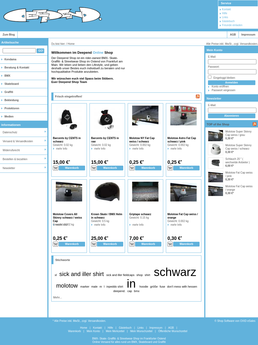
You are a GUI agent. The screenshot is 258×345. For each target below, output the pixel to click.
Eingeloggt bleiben (221, 77)
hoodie (144, 286)
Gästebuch (228, 21)
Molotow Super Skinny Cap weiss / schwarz (238, 147)
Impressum (248, 34)
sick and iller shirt (81, 274)
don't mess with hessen (182, 286)
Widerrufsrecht (11, 150)
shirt (147, 275)
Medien (8, 116)
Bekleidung (11, 100)
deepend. (119, 291)
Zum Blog (9, 34)
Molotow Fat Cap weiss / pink (238, 174)
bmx (137, 291)
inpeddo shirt (114, 286)
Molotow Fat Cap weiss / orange (238, 188)
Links (225, 17)
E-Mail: (212, 56)
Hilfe (224, 13)
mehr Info (94, 148)
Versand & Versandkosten (18, 141)
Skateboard (11, 83)
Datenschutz (10, 132)
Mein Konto (214, 50)
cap (129, 291)
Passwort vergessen (223, 90)
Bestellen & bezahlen (15, 159)
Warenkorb (74, 331)
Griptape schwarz (140, 214)
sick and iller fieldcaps (120, 275)
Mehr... (57, 297)
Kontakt (226, 9)
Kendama (10, 59)
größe (154, 286)
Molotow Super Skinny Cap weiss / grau (238, 133)
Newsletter (9, 168)
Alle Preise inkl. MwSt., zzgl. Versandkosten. (232, 43)
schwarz (175, 271)
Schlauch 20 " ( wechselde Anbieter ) (237, 160)
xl (56, 275)
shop (139, 275)
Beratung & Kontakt (16, 67)
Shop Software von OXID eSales (236, 320)
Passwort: (214, 66)
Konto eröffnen (220, 86)
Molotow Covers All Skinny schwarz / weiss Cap (67, 218)
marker (84, 286)
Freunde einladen (232, 25)
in (131, 283)
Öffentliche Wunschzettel (172, 331)
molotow (67, 285)
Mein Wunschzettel (141, 331)
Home (83, 327)
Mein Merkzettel (115, 331)
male (94, 286)
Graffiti (8, 92)
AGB (233, 34)
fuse (162, 286)
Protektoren (11, 108)
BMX (7, 75)
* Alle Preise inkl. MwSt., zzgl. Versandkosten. (79, 320)
